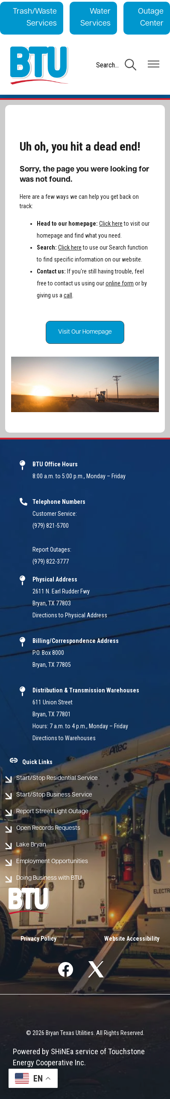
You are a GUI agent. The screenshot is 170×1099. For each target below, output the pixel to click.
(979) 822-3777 (50, 561)
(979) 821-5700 (50, 525)
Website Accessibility (131, 938)
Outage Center (151, 18)
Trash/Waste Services (35, 18)
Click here (111, 223)
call (68, 295)
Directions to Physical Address (69, 615)
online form (120, 283)
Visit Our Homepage (85, 332)
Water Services (95, 18)
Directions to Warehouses (64, 738)
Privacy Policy (38, 938)
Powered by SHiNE (41, 1051)
